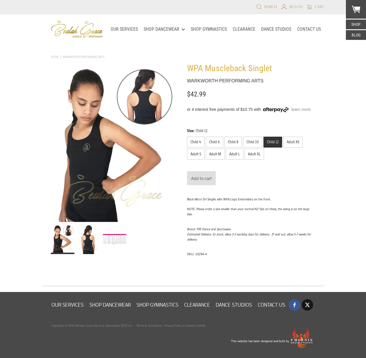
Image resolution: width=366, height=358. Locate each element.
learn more (301, 109)
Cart (315, 6)
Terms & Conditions (149, 326)
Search (266, 6)
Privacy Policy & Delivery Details (185, 326)
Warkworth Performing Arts (84, 57)
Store (55, 57)
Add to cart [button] (201, 178)
